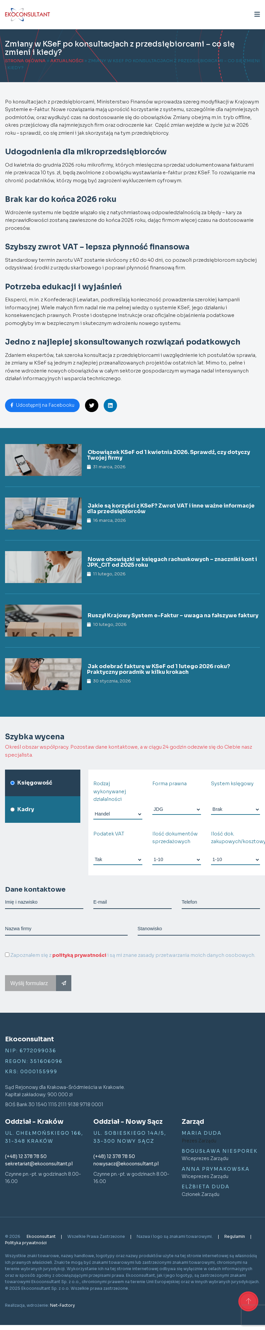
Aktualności (66, 61)
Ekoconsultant (42, 1236)
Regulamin (235, 1236)
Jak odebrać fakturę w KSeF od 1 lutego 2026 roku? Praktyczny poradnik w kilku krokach (158, 669)
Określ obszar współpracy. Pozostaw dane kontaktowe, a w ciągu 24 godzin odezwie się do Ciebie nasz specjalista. (128, 751)
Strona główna (25, 61)
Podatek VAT (108, 834)
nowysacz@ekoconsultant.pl (126, 1164)
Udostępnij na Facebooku (42, 405)
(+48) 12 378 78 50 (26, 1156)
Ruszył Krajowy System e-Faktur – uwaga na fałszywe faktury (173, 615)
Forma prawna (169, 784)
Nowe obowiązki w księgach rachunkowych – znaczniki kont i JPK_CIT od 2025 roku (172, 562)
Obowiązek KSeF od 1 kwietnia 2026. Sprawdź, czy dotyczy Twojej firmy (168, 455)
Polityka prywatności (26, 1242)
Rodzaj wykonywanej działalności (109, 791)
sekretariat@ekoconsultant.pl (39, 1164)
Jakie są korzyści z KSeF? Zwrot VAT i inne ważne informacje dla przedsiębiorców (171, 508)
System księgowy (232, 784)
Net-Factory (62, 1305)
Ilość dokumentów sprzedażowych (175, 837)
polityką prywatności (79, 955)
